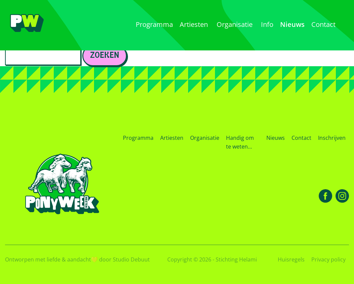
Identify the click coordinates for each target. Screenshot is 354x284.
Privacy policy (328, 259)
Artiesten (171, 137)
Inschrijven (332, 137)
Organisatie (204, 137)
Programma (138, 137)
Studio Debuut (131, 259)
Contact (301, 137)
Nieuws (275, 137)
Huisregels (291, 259)
